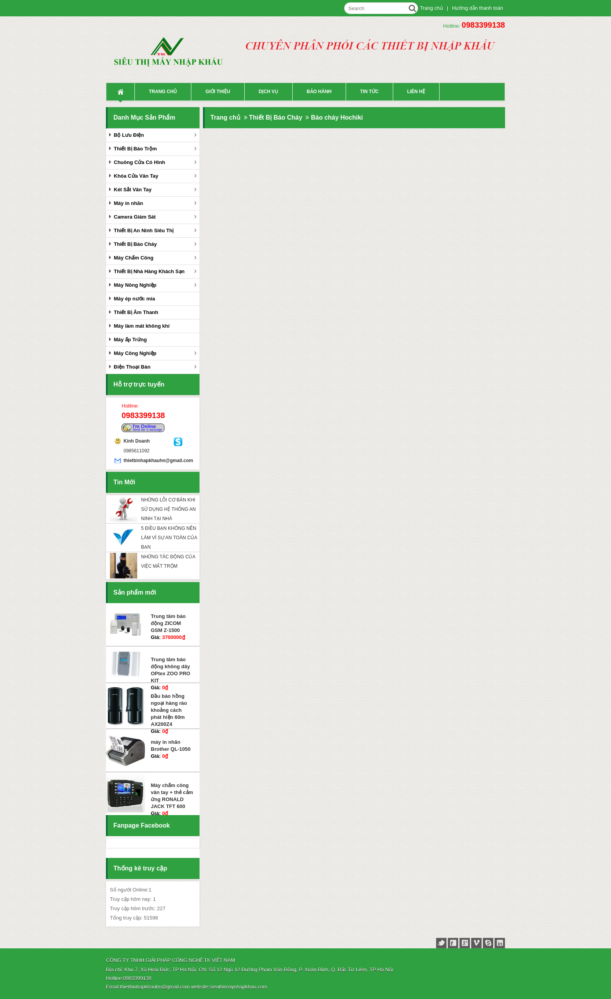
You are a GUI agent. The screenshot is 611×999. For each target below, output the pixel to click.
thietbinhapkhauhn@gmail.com (149, 460)
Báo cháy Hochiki (337, 117)
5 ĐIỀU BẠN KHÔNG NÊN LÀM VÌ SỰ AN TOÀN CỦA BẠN (169, 538)
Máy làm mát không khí (142, 326)
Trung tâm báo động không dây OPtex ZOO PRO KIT (170, 670)
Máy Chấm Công (134, 258)
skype (488, 943)
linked (499, 943)
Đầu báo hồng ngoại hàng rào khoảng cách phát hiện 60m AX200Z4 (169, 710)
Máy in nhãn (128, 203)
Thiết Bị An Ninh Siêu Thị (143, 230)
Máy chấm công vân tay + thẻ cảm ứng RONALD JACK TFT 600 (172, 795)
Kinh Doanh (137, 441)
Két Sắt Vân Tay (133, 189)
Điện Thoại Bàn (132, 367)
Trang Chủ (120, 92)
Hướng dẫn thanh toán (477, 8)
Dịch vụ (268, 91)
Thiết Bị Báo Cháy (135, 244)
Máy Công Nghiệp (135, 353)
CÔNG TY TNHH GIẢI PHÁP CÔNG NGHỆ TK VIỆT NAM (170, 960)
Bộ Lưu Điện (129, 135)
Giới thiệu (217, 91)
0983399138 (483, 25)
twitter (441, 943)
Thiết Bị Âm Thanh (136, 312)
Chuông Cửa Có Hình (139, 162)
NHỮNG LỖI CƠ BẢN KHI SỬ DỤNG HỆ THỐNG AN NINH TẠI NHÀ (168, 509)
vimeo (476, 943)
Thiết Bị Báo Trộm (135, 149)
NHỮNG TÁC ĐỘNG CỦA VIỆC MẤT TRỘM (168, 561)
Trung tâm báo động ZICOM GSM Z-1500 (168, 623)
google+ (464, 943)
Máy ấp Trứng (130, 339)
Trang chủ (431, 8)
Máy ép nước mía (134, 299)
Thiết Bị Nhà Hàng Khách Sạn (149, 271)
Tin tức (369, 91)
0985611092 (137, 451)
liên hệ (416, 91)
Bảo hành (319, 91)
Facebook (117, 843)
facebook (453, 943)
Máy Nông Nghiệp (135, 285)
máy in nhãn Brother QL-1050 (171, 745)
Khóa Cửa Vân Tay (136, 176)
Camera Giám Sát (135, 217)
